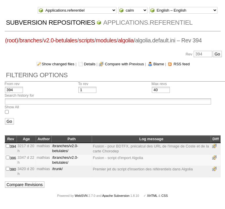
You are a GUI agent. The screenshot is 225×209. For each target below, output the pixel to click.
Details (90, 64)
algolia (126, 40)
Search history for (19, 95)
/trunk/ (57, 169)
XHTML (152, 195)
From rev (12, 84)
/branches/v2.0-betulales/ (65, 148)
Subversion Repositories (50, 22)
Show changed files (58, 64)
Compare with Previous (124, 64)
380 (13, 169)
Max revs (159, 84)
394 (13, 146)
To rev (83, 84)
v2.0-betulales (61, 40)
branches (30, 40)
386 (13, 158)
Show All (12, 107)
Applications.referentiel (147, 22)
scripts (86, 40)
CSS (164, 195)
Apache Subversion (115, 195)
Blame (158, 64)
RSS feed (182, 64)
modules (106, 40)
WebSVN (81, 195)
